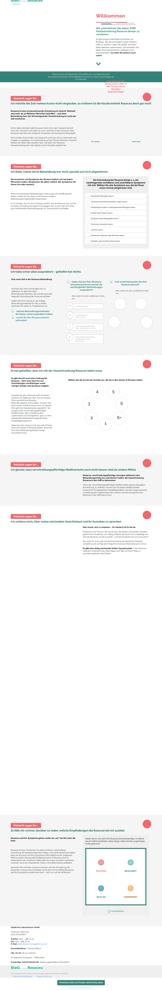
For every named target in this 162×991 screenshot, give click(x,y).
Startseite (16, 4)
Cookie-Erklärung (43, 976)
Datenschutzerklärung (22, 976)
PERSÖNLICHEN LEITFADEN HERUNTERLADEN (81, 982)
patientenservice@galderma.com (32, 944)
